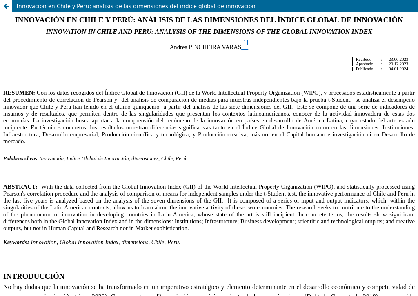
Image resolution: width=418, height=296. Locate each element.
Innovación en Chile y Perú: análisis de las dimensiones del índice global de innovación (136, 6)
